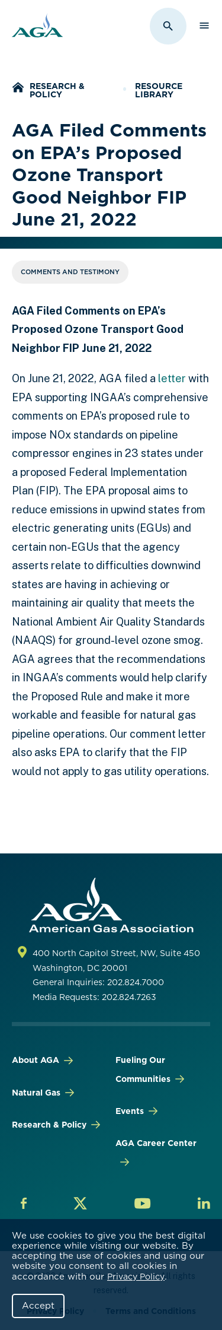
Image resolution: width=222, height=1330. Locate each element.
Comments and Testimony (70, 272)
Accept (38, 1305)
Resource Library (158, 90)
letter (172, 378)
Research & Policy (57, 90)
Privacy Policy (136, 1276)
